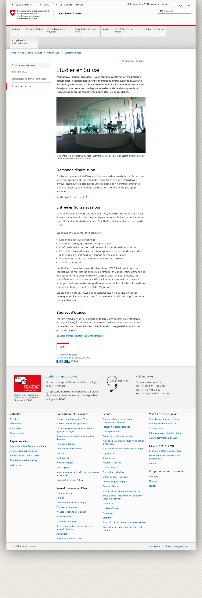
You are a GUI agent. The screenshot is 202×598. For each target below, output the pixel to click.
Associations (62, 565)
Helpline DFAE (144, 407)
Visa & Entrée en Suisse (127, 32)
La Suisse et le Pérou (153, 32)
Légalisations (109, 484)
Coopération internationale (24, 43)
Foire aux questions (65, 475)
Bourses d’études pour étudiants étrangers (80, 335)
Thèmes (153, 512)
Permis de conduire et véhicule (117, 467)
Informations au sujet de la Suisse (165, 464)
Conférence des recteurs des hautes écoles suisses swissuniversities (98, 369)
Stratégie (153, 508)
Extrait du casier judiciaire (115, 508)
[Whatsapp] (72, 391)
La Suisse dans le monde (71, 5)
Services (107, 32)
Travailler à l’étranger (66, 538)
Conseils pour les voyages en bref (72, 455)
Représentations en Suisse (68, 570)
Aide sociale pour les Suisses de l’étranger (123, 480)
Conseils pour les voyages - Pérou (72, 450)
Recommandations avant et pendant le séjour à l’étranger (75, 461)
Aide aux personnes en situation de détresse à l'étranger (124, 473)
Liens (61, 346)
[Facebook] (58, 391)
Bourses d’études (111, 517)
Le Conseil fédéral (24, 5)
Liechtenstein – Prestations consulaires (121, 522)
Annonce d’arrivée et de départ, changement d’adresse (118, 452)
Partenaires (15, 496)
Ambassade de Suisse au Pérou (25, 487)
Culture (152, 494)
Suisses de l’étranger (66, 552)
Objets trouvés (110, 498)
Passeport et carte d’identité (116, 458)
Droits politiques (111, 462)
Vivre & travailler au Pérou (86, 32)
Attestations (108, 489)
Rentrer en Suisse (64, 548)
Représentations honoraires (23, 482)
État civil (107, 549)
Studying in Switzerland (71, 197)
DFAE (46, 5)
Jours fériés (15, 459)
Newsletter (15, 450)
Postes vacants (16, 464)
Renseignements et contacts (162, 455)
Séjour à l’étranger (65, 524)
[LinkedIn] (65, 391)
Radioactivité (62, 489)
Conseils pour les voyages (59, 32)
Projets (152, 517)
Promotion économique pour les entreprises (124, 553)
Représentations (34, 32)
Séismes (60, 484)
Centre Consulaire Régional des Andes (28, 477)
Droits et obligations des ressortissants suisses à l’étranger (74, 559)
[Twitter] (62, 391)
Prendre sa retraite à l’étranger (71, 543)
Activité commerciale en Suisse (164, 469)
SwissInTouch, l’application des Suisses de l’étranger (123, 560)
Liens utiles (108, 534)
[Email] (76, 391)
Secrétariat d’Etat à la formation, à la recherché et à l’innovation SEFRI (100, 363)
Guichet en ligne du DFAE (61, 407)
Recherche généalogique (115, 513)
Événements (16, 455)
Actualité (17, 32)
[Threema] (69, 391)
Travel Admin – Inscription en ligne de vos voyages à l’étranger (123, 528)
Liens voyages (63, 498)
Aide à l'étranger (64, 494)
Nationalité (108, 544)
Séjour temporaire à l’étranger (71, 534)
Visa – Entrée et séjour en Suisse (164, 450)
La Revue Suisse (110, 539)
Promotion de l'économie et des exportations (164, 488)
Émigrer (60, 529)
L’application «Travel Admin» (70, 511)
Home (13, 53)
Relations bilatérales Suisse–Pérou (165, 482)
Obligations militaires (113, 503)
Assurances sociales (112, 494)
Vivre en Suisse (53, 53)
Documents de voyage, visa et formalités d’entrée (75, 469)
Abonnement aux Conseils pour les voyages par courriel (77, 505)
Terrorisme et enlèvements (69, 480)
